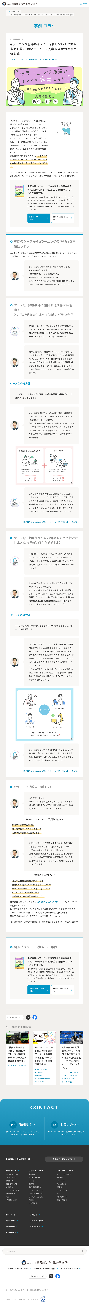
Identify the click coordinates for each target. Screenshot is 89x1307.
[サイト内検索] (83, 1251)
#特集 (12, 59)
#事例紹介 (23, 1065)
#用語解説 (38, 1075)
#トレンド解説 (39, 1081)
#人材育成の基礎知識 (48, 59)
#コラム (20, 59)
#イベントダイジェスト (69, 1078)
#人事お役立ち (32, 59)
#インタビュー (12, 1065)
